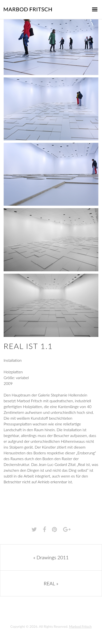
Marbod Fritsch (80, 626)
